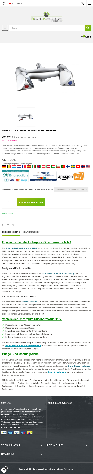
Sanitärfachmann (57, 372)
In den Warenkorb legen (31, 202)
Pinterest (14, 224)
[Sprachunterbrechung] (11, 3)
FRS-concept (69, 469)
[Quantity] (8, 202)
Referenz (5, 160)
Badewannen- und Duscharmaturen (23, 345)
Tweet (9, 224)
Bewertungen (31, 232)
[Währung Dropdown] (19, 3)
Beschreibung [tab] (11, 232)
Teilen (4, 224)
